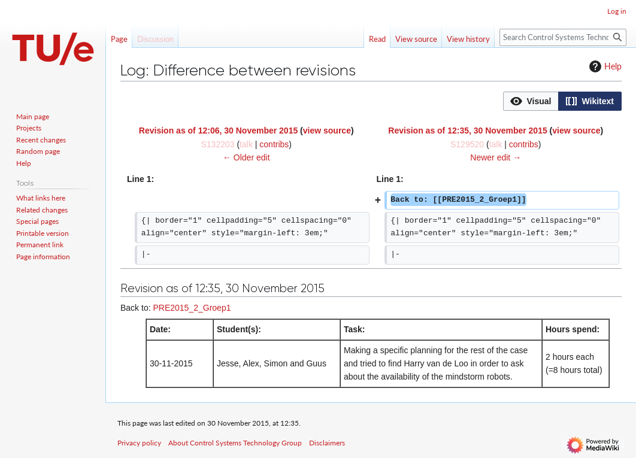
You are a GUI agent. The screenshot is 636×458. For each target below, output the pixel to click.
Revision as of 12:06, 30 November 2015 (218, 130)
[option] (530, 101)
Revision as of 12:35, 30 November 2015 (467, 130)
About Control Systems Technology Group (235, 442)
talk (246, 144)
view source (327, 130)
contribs (274, 144)
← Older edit (246, 157)
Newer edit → (495, 157)
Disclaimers (327, 442)
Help (604, 66)
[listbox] (562, 101)
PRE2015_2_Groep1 (192, 308)
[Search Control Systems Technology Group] (562, 37)
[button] (531, 101)
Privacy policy (139, 442)
